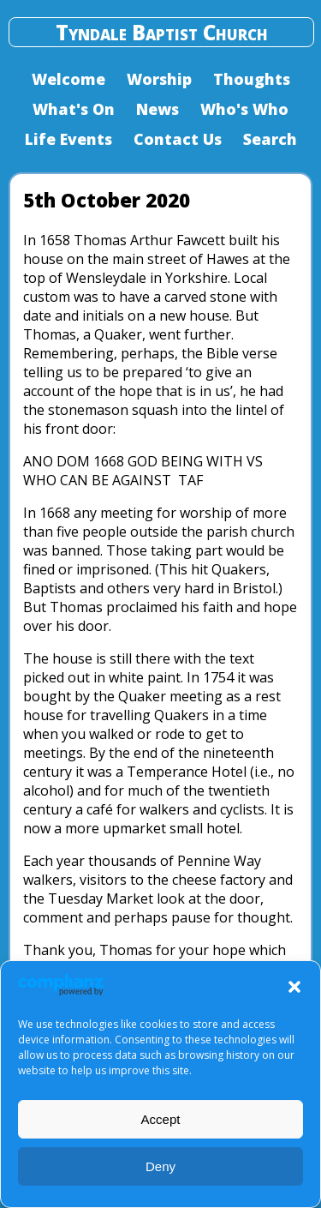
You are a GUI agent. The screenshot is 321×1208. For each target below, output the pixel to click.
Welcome (68, 79)
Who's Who (244, 109)
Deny (160, 1166)
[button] (294, 986)
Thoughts (251, 79)
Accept (161, 1119)
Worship (159, 79)
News (157, 109)
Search (270, 139)
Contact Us (178, 139)
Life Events (68, 139)
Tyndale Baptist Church (162, 32)
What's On (74, 109)
